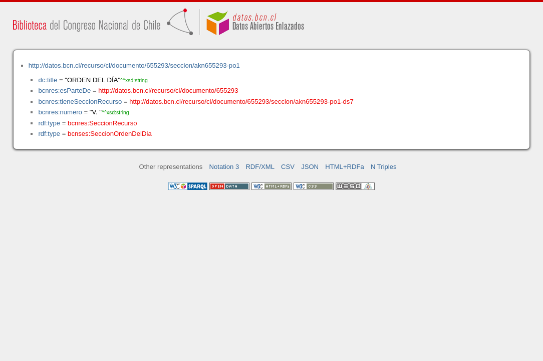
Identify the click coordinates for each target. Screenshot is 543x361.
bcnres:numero (60, 112)
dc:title (47, 80)
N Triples (384, 166)
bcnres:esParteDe (64, 90)
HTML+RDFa (344, 166)
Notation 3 (224, 166)
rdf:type (49, 123)
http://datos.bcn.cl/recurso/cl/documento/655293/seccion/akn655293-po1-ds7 (241, 101)
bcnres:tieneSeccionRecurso (80, 101)
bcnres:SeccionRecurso (102, 123)
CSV (288, 166)
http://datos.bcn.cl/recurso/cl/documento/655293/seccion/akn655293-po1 (134, 65)
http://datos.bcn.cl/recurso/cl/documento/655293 (168, 90)
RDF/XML (260, 166)
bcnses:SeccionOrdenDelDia (110, 133)
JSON (310, 166)
